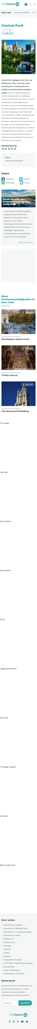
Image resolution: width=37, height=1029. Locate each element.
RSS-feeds (7, 946)
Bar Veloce (4, 816)
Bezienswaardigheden (22, 12)
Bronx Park (4, 718)
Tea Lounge (4, 423)
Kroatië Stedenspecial (11, 970)
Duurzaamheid (8, 967)
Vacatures (7, 949)
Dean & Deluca (5, 570)
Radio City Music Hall (7, 865)
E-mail (24, 183)
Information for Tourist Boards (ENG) (17, 932)
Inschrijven (25, 1003)
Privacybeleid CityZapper (12, 960)
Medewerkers (8, 939)
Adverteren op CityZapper (13, 925)
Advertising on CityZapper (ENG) (15, 928)
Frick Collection (5, 521)
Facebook (7, 179)
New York (6, 13)
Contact (6, 953)
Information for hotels (11, 935)
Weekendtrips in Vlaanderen (13, 974)
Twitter (24, 179)
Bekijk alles (5, 306)
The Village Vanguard (8, 767)
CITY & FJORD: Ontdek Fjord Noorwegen (18, 963)
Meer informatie (25, 242)
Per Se (2, 619)
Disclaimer (7, 956)
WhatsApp (8, 183)
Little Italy (3, 472)
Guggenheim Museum (8, 669)
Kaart (29, 43)
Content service (9, 942)
